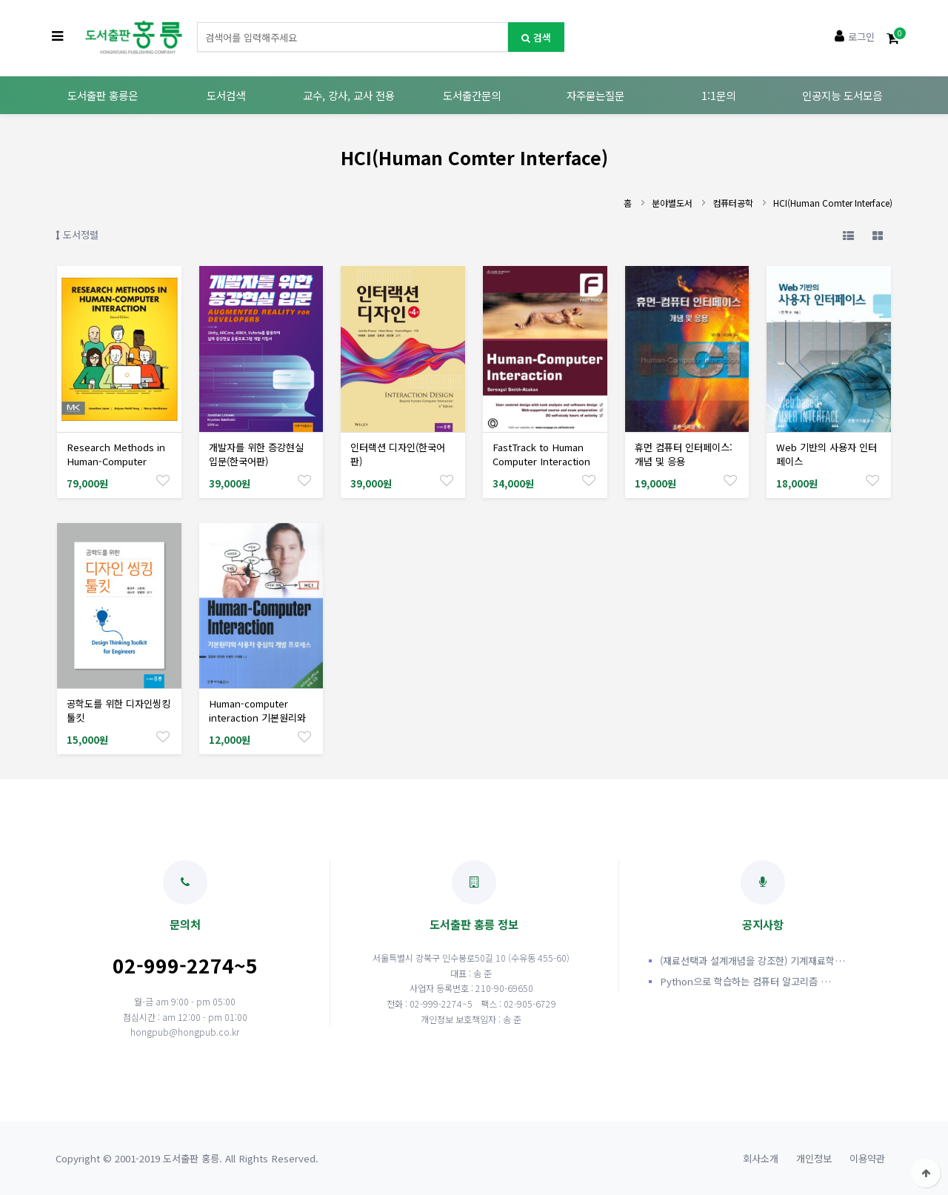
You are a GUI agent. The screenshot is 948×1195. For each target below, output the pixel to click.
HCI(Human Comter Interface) (832, 202)
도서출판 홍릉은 (102, 95)
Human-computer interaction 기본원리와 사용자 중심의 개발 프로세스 (258, 724)
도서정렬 (77, 234)
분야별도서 (672, 202)
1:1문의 (718, 95)
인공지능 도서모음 (842, 95)
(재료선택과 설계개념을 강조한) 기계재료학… (752, 960)
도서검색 (226, 95)
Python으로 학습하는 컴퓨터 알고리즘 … (745, 981)
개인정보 (814, 1158)
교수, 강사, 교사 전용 (349, 95)
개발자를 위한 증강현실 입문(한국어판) (256, 454)
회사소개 (760, 1158)
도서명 (197, 22)
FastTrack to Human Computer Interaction (541, 454)
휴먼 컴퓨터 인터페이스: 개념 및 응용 (683, 454)
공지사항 (763, 896)
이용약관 (867, 1158)
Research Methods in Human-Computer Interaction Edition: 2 (116, 461)
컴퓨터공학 (732, 202)
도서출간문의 (472, 95)
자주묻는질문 (595, 95)
